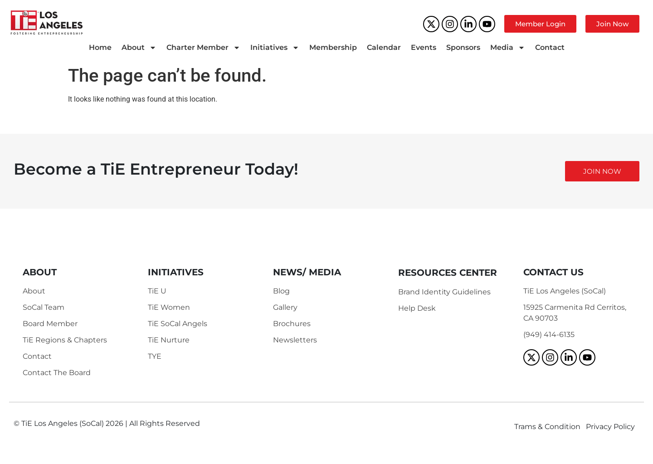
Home (100, 47)
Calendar (384, 47)
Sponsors (463, 47)
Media (507, 47)
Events (423, 47)
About (139, 47)
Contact (550, 47)
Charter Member (203, 47)
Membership (333, 47)
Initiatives (274, 47)
